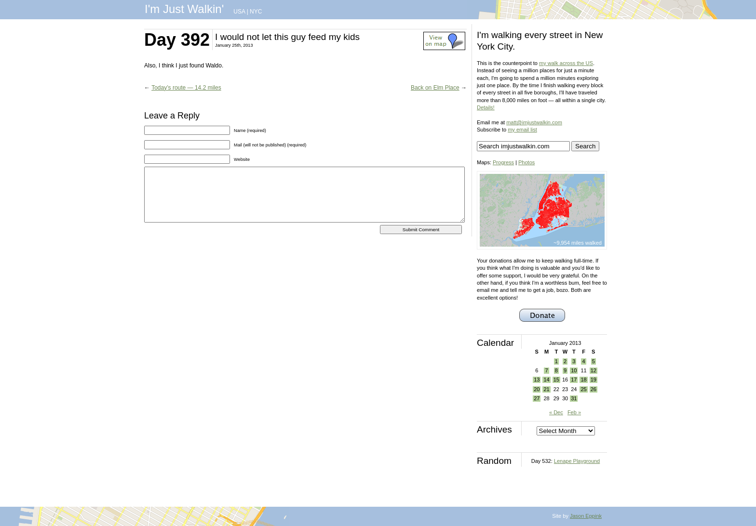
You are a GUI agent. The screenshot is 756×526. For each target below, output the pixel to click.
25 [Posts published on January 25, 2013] (583, 389)
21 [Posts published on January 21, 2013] (546, 389)
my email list (522, 129)
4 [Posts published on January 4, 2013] (583, 361)
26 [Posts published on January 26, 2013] (593, 389)
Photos (526, 162)
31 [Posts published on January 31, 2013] (574, 398)
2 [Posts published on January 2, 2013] (565, 361)
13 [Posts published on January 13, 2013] (537, 379)
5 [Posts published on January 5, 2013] (593, 361)
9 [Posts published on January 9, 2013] (565, 370)
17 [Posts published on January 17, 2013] (574, 379)
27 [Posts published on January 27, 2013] (537, 398)
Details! (486, 107)
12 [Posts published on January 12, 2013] (593, 370)
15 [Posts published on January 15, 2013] (556, 379)
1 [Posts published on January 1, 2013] (556, 361)
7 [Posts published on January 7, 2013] (546, 370)
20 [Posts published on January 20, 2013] (537, 389)
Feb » (574, 412)
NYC (256, 11)
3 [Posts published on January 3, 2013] (573, 361)
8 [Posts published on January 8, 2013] (556, 370)
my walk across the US (566, 63)
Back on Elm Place (435, 87)
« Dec (556, 412)
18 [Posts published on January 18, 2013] (583, 379)
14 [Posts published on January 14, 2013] (546, 379)
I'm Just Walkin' (184, 8)
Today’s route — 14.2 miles (186, 87)
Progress (503, 162)
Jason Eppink (586, 516)
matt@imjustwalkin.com (534, 122)
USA (239, 11)
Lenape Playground (577, 461)
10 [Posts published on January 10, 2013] (574, 370)
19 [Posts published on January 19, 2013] (593, 379)
